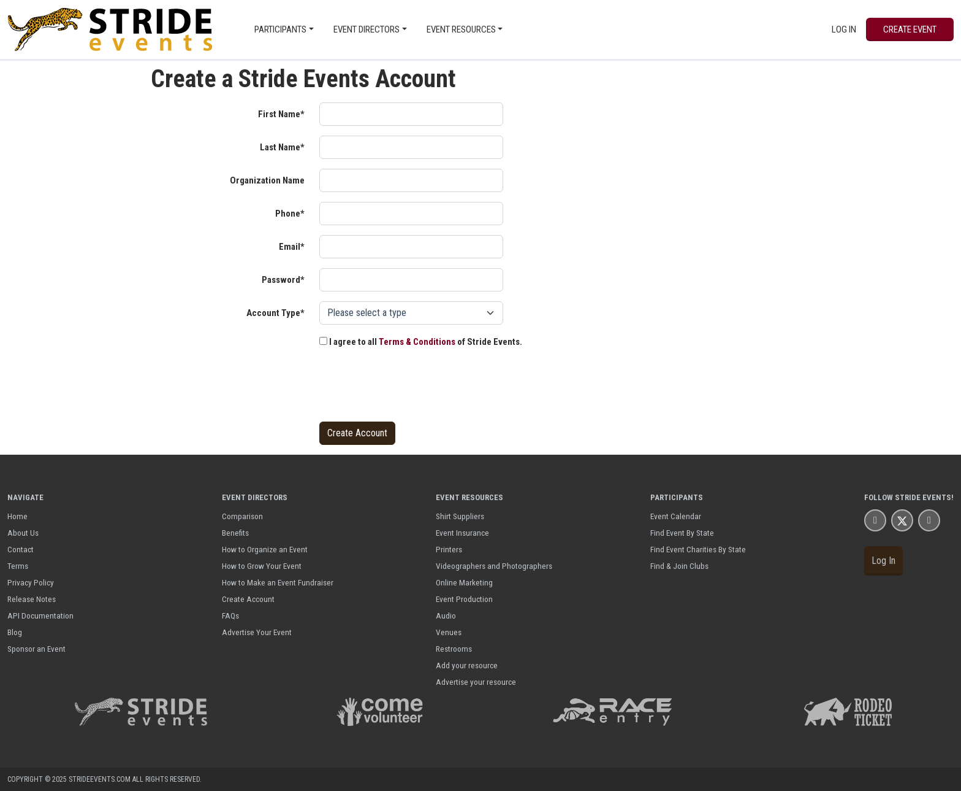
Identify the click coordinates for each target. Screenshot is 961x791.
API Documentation (40, 615)
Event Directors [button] (366, 29)
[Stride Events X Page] (902, 520)
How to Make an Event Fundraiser (277, 582)
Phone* (290, 213)
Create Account (248, 599)
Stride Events (923, 497)
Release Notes (31, 599)
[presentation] (412, 388)
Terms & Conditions (417, 341)
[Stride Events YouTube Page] (929, 520)
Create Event (909, 29)
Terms (17, 566)
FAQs (230, 615)
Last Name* (282, 147)
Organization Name (267, 180)
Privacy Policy (30, 582)
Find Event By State (682, 533)
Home (17, 516)
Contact (20, 549)
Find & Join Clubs (679, 566)
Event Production (464, 599)
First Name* (281, 114)
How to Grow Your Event (262, 566)
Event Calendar (675, 516)
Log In (844, 29)
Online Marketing (464, 582)
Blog (14, 632)
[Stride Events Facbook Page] (875, 520)
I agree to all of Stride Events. (420, 341)
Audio (446, 615)
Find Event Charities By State (698, 549)
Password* (283, 279)
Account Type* (275, 312)
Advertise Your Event (257, 632)
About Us (23, 533)
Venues (449, 632)
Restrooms (454, 649)
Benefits (235, 533)
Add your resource (467, 665)
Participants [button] (280, 29)
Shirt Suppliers (460, 516)
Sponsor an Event (36, 649)
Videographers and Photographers (494, 566)
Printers (449, 549)
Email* (292, 246)
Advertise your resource (476, 682)
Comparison (242, 516)
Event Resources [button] (461, 29)
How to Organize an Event (265, 549)
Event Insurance (462, 533)
